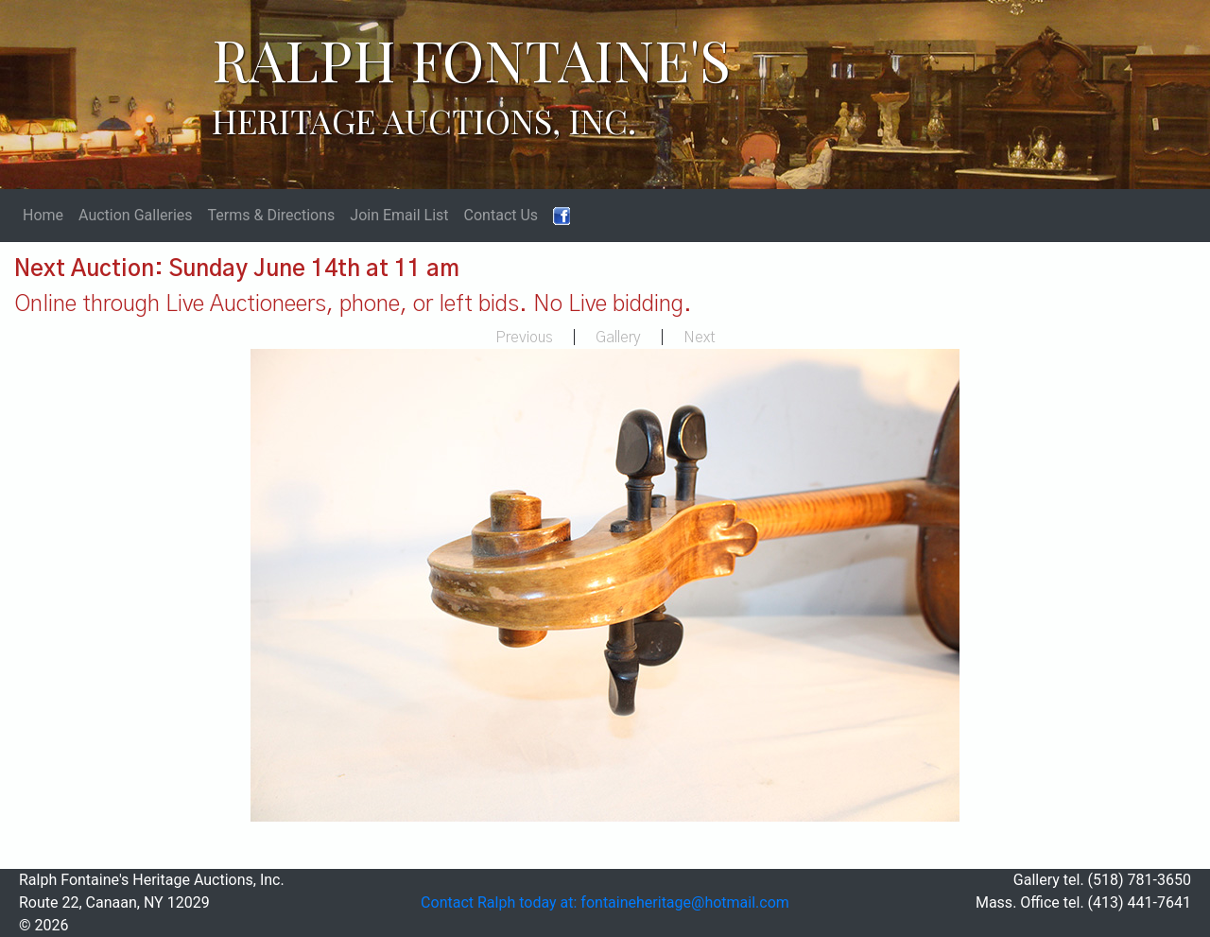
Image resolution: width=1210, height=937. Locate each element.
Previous (524, 337)
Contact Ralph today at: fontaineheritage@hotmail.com (605, 902)
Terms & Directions (272, 215)
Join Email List (399, 215)
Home (43, 215)
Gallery (618, 337)
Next (699, 337)
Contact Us (501, 215)
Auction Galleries (135, 215)
